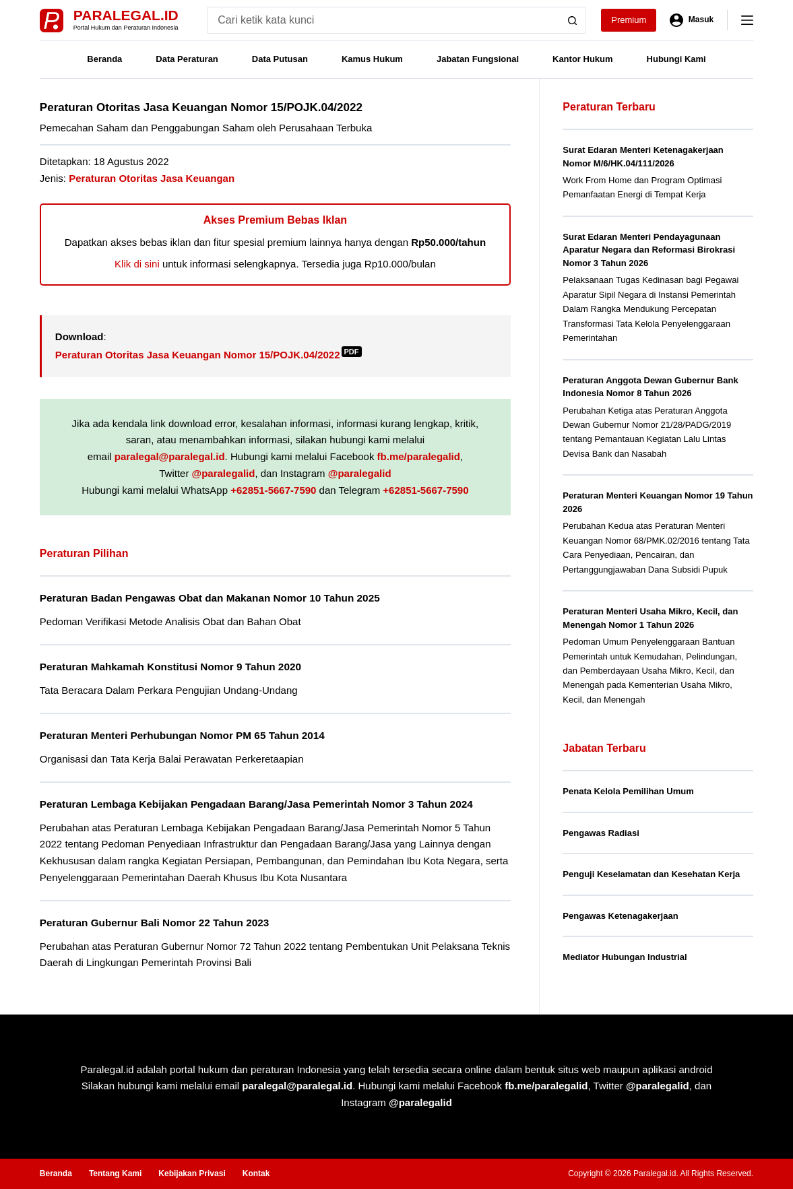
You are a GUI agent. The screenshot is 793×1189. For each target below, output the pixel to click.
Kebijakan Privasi (191, 1173)
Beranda (104, 59)
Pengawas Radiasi (601, 833)
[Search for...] (383, 20)
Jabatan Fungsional (478, 59)
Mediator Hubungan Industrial (625, 957)
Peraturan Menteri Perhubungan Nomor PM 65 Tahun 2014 (182, 735)
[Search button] (572, 20)
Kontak (256, 1173)
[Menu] (747, 20)
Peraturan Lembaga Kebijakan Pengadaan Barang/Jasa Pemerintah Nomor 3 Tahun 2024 (256, 804)
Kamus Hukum (372, 59)
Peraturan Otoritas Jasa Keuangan (151, 178)
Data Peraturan (187, 59)
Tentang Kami (115, 1173)
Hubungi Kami (676, 59)
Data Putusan (280, 59)
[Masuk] (691, 20)
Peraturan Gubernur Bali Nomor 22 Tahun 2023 (154, 922)
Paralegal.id (126, 15)
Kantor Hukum (582, 59)
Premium (628, 20)
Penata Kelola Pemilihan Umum (628, 791)
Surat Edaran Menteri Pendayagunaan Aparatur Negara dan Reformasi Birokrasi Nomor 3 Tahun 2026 (649, 250)
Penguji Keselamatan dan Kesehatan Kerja (651, 874)
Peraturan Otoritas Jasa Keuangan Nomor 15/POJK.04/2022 (208, 354)
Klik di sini (137, 263)
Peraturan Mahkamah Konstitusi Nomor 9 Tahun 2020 (170, 666)
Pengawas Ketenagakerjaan (620, 916)
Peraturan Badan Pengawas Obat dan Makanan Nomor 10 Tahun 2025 (210, 598)
